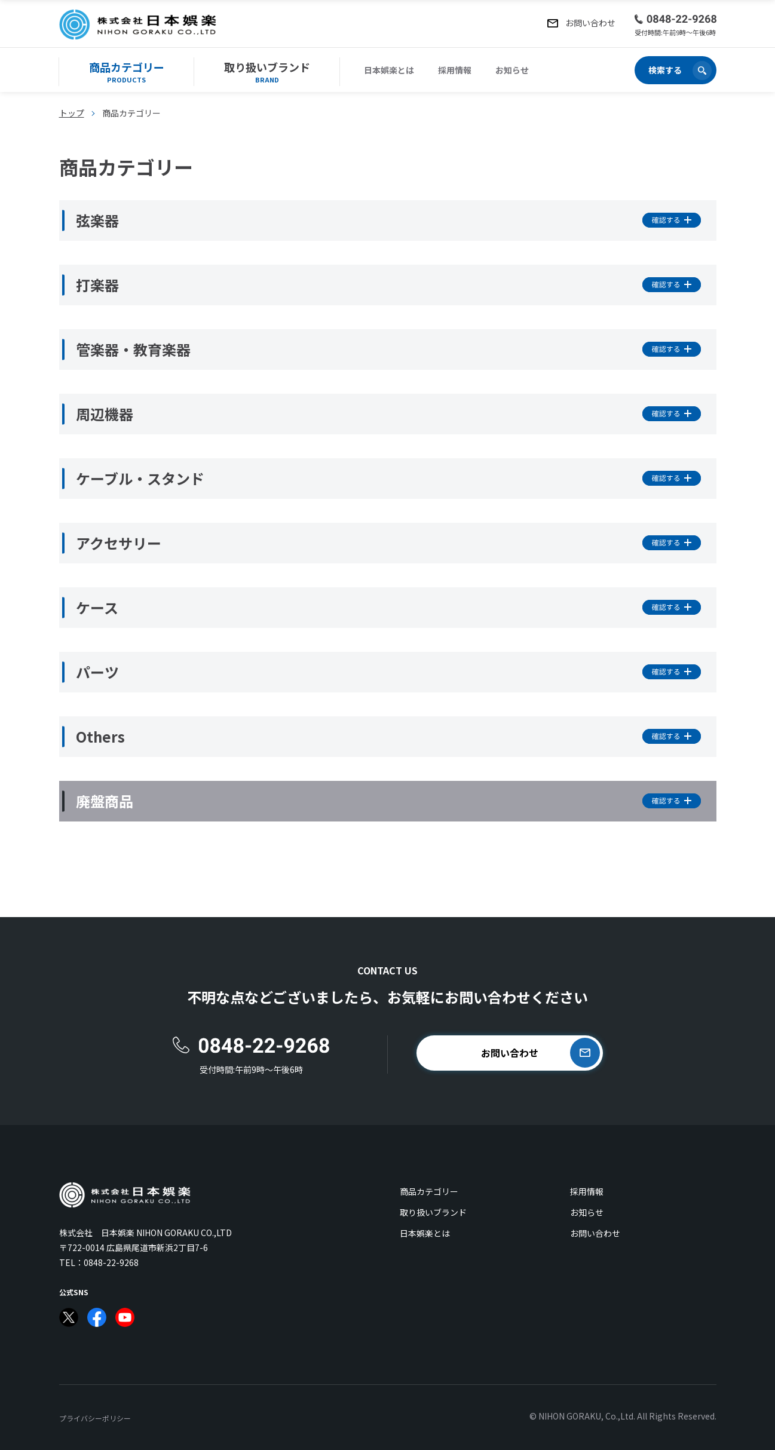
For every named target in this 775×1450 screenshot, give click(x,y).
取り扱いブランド (433, 1212)
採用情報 (454, 70)
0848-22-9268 (111, 1262)
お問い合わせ (595, 1233)
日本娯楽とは (389, 70)
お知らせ (512, 70)
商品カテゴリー (429, 1191)
